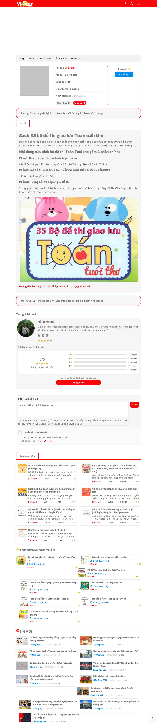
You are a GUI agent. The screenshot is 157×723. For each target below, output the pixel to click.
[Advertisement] (78, 31)
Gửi (134, 404)
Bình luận (54, 113)
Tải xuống (124, 74)
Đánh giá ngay (78, 382)
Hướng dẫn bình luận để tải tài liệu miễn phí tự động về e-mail (54, 286)
